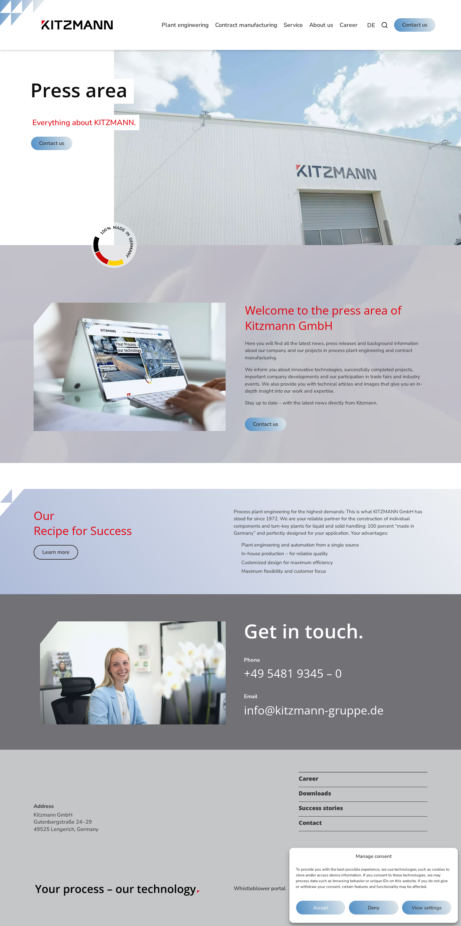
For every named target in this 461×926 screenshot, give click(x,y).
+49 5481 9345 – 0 (293, 673)
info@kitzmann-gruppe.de (314, 710)
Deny (373, 908)
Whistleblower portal (260, 888)
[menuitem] (371, 25)
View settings (426, 908)
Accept (320, 908)
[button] (185, 25)
